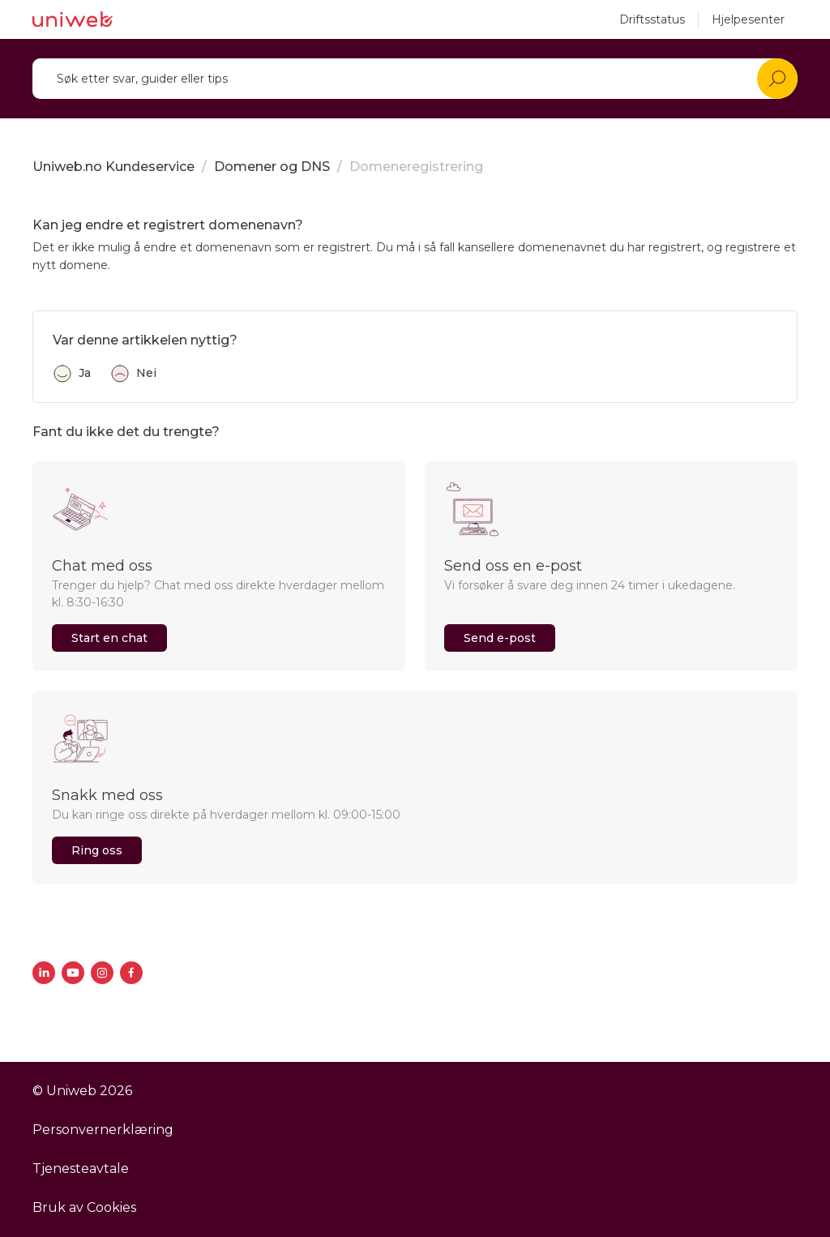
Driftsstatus (652, 19)
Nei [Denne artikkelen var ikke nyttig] (146, 373)
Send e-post (500, 638)
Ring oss (96, 850)
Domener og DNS (272, 166)
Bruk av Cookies (84, 1207)
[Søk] (415, 78)
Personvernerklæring (102, 1129)
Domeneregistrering (416, 166)
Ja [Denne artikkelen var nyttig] (85, 373)
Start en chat (109, 638)
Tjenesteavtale (80, 1168)
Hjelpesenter (748, 19)
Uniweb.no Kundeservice (113, 166)
